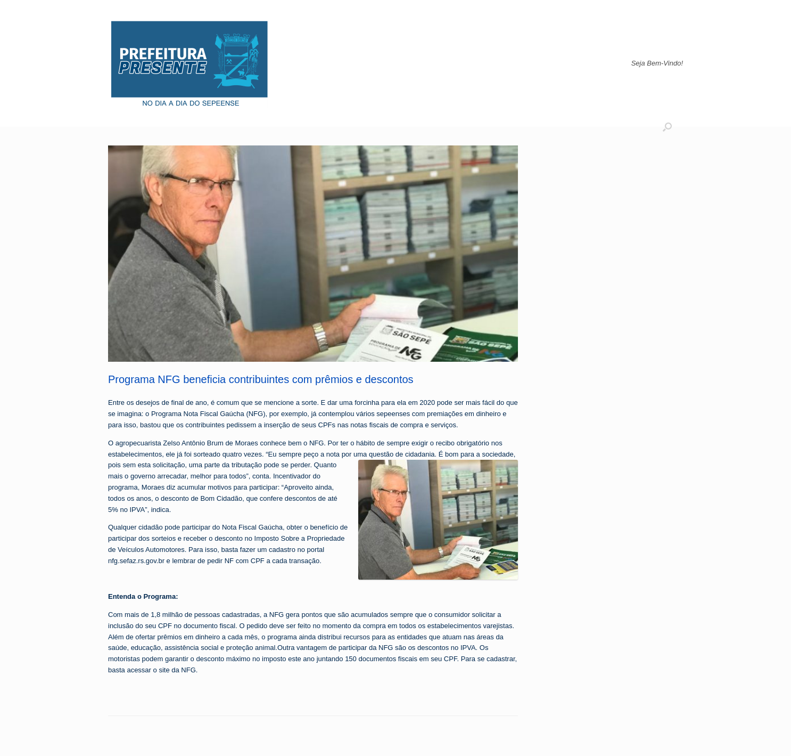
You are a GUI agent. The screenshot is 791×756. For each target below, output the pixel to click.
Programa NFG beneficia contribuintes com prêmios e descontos (261, 379)
